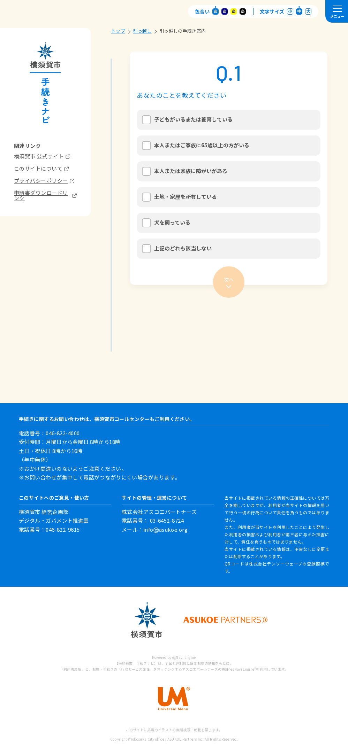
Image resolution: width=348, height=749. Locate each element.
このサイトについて (41, 168)
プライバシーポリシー (44, 180)
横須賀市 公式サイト (42, 156)
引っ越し (144, 31)
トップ (120, 31)
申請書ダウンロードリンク (45, 195)
